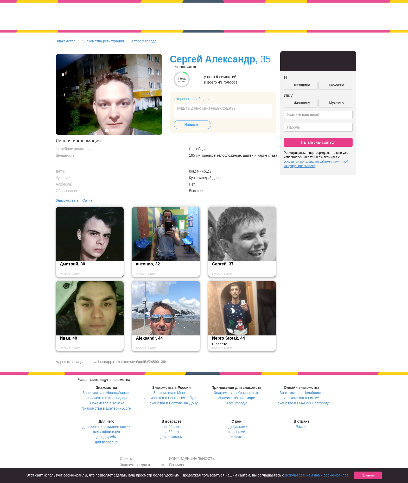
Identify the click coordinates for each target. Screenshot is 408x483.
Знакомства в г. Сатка (74, 200)
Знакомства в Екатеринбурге (106, 408)
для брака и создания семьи (106, 426)
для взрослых (106, 442)
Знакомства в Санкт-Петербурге (171, 398)
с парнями (236, 432)
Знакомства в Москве (171, 393)
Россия (302, 426)
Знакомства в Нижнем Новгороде (301, 403)
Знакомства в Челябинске (301, 393)
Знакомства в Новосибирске (106, 393)
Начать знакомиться (318, 142)
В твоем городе (144, 41)
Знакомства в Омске (301, 398)
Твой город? (236, 403)
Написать (192, 125)
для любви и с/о (106, 432)
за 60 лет (171, 432)
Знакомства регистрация (103, 41)
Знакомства (65, 41)
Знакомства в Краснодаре (107, 398)
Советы (126, 458)
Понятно (367, 475)
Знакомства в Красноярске (236, 393)
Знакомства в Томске (106, 403)
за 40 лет (171, 426)
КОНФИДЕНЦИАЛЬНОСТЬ (192, 458)
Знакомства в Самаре (236, 398)
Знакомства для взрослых (142, 465)
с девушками (236, 426)
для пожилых (171, 437)
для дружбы (106, 437)
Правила (176, 465)
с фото (236, 437)
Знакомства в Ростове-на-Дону (171, 403)
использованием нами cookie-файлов (316, 475)
